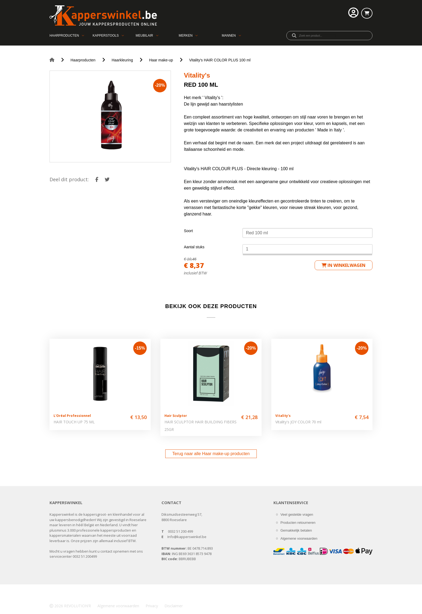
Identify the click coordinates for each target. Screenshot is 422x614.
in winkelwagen (343, 265)
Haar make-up (161, 60)
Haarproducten (64, 35)
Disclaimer (173, 605)
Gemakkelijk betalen (296, 530)
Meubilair (144, 35)
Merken (185, 35)
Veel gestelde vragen (296, 514)
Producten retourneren (297, 523)
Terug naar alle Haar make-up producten (210, 453)
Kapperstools (106, 35)
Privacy (152, 605)
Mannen (229, 35)
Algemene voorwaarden (298, 538)
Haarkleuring (122, 60)
